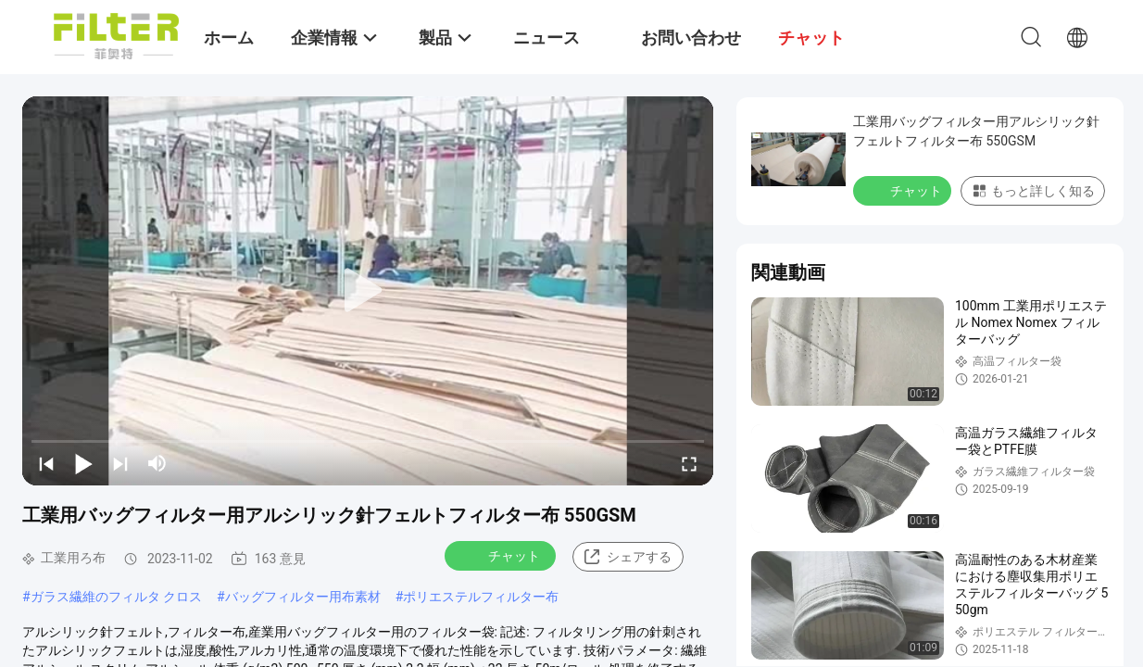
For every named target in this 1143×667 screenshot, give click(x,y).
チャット (502, 555)
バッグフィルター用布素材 (303, 596)
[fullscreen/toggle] (689, 463)
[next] (120, 463)
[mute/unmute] (157, 463)
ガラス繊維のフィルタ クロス (116, 596)
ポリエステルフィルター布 (481, 596)
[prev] (46, 463)
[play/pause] (83, 463)
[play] (368, 291)
